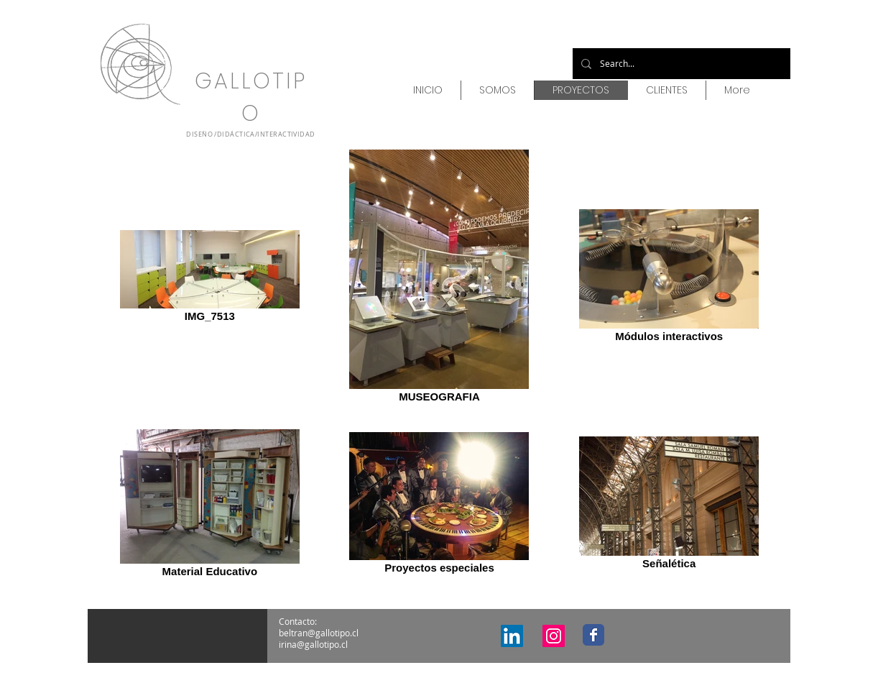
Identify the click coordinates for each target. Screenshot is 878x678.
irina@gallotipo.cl (313, 644)
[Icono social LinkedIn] (512, 636)
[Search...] (680, 63)
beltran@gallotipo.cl (319, 632)
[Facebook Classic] (593, 635)
